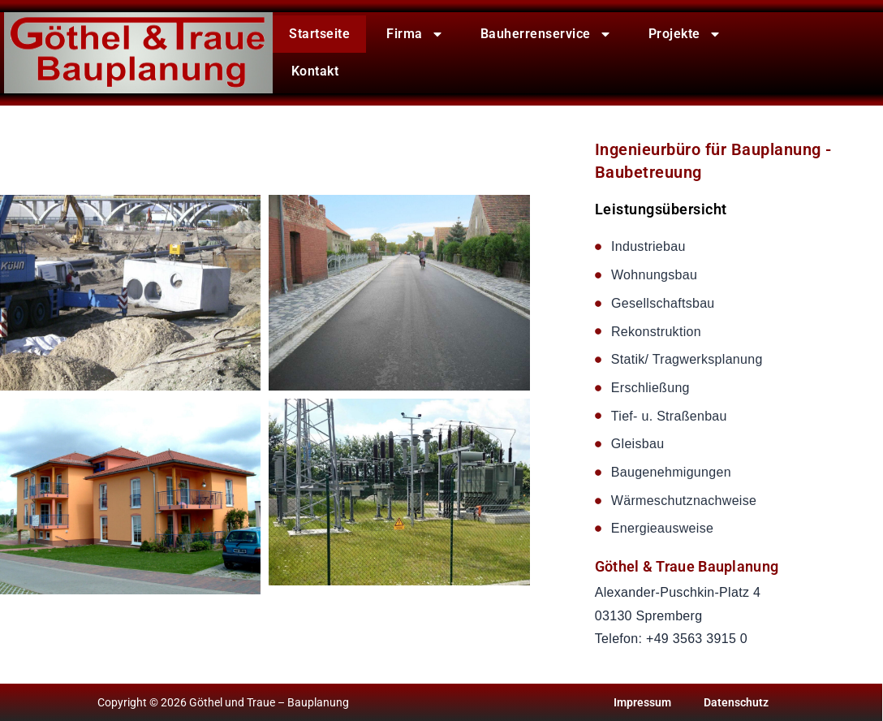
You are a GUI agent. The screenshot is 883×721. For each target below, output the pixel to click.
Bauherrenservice (546, 34)
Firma (415, 34)
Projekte (684, 34)
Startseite (319, 33)
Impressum (642, 702)
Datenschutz (736, 702)
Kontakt (315, 71)
